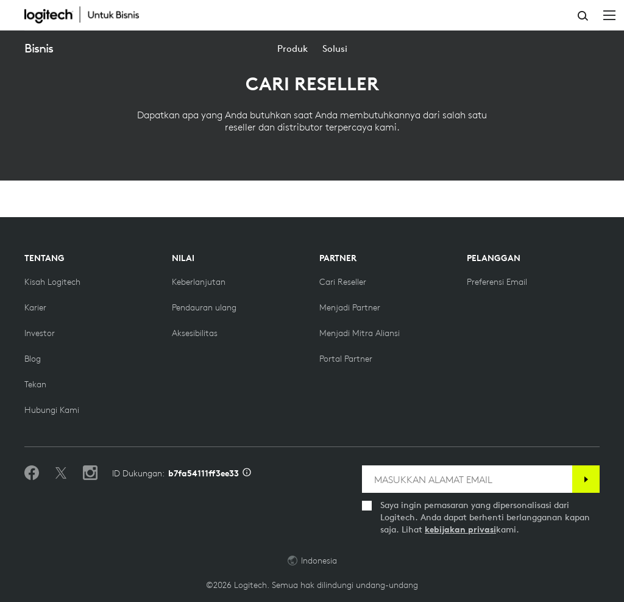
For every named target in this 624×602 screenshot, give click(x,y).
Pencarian (583, 16)
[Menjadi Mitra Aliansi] (359, 333)
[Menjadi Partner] (349, 307)
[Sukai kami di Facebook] (31, 473)
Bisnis (38, 48)
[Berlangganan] (586, 479)
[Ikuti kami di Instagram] (90, 473)
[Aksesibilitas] (195, 333)
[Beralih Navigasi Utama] (609, 14)
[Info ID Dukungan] (247, 473)
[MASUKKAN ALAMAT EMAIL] (467, 479)
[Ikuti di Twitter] (61, 473)
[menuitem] (292, 48)
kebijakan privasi (460, 529)
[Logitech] (88, 14)
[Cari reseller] (342, 281)
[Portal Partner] (345, 358)
